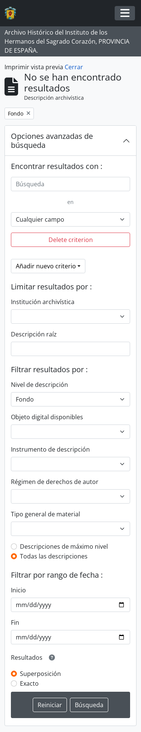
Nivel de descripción (39, 384)
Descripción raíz (34, 334)
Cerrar (74, 67)
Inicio (18, 590)
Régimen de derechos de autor (55, 482)
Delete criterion (71, 240)
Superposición (40, 674)
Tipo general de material (45, 514)
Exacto (29, 683)
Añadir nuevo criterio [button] (46, 266)
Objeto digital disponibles (47, 417)
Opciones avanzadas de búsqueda (52, 140)
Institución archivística (42, 302)
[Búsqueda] (70, 184)
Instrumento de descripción (50, 449)
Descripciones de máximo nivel (64, 546)
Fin (15, 622)
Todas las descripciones (54, 556)
